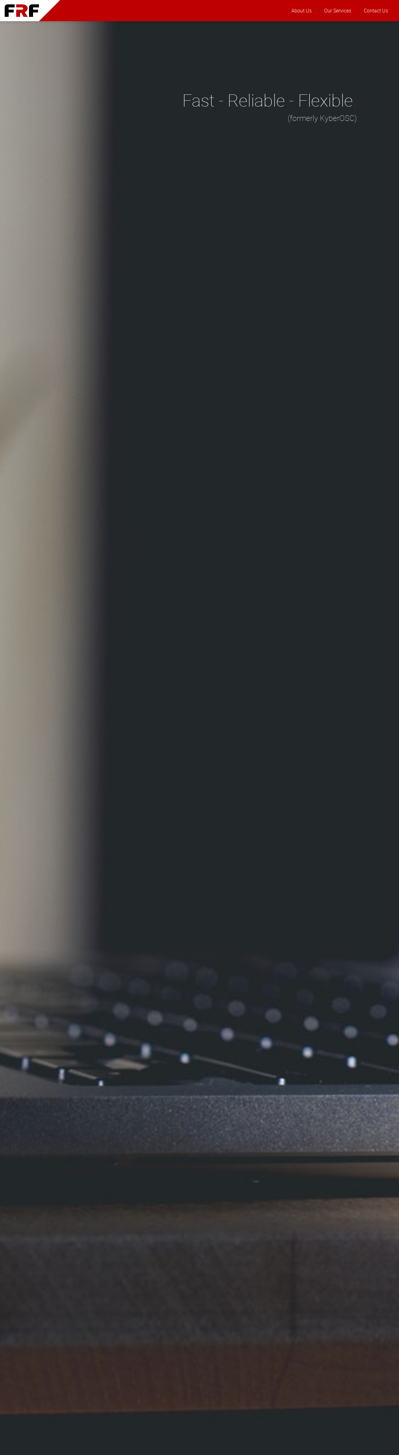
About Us (301, 10)
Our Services (337, 10)
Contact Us (376, 10)
